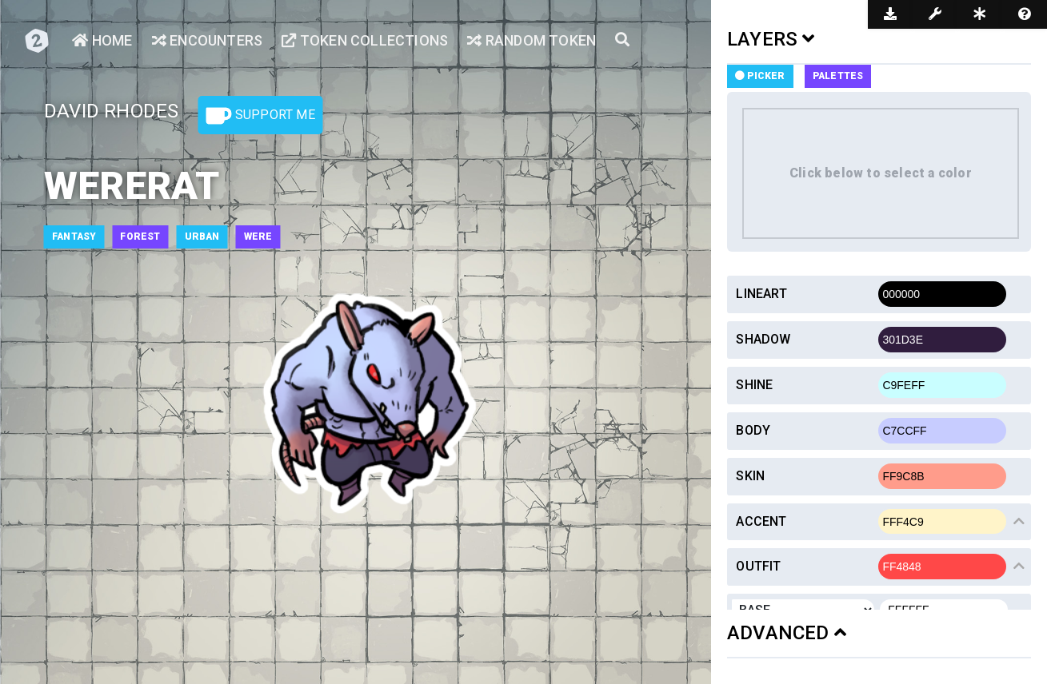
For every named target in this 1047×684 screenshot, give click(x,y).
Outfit (758, 566)
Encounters (207, 40)
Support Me (260, 116)
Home (102, 40)
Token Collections (365, 40)
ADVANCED (786, 633)
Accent (761, 521)
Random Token (531, 40)
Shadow (763, 339)
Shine (754, 384)
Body (753, 430)
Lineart (761, 293)
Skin (750, 475)
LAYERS (771, 39)
